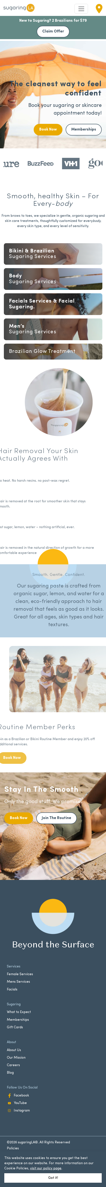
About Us (14, 1050)
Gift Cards (15, 1027)
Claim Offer (53, 31)
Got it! (53, 1178)
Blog (10, 1073)
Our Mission (16, 1057)
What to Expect (19, 1012)
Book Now (48, 130)
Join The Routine (56, 818)
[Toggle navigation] (81, 9)
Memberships (83, 130)
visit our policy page (45, 1168)
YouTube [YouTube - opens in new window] (17, 1103)
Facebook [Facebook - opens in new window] (18, 1095)
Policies (13, 1148)
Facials (53, 353)
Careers (13, 1065)
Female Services (20, 974)
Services (53, 254)
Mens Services (18, 982)
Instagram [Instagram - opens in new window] (18, 1110)
